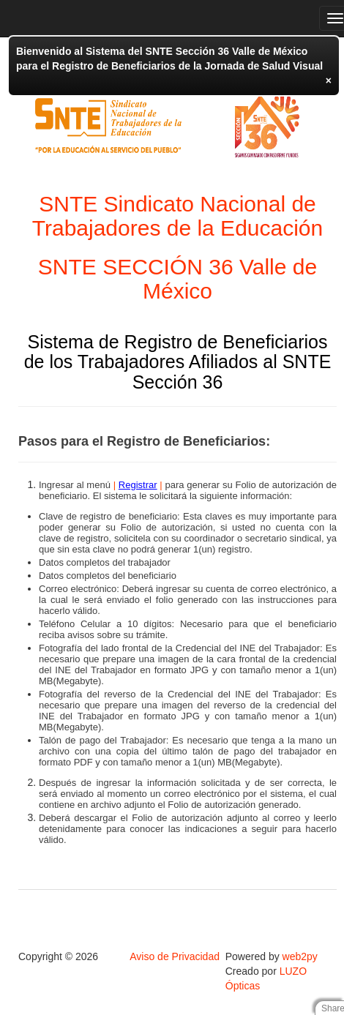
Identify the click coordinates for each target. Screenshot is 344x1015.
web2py (300, 956)
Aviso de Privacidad (175, 956)
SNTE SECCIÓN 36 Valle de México (177, 279)
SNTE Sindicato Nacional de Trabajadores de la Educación (177, 216)
